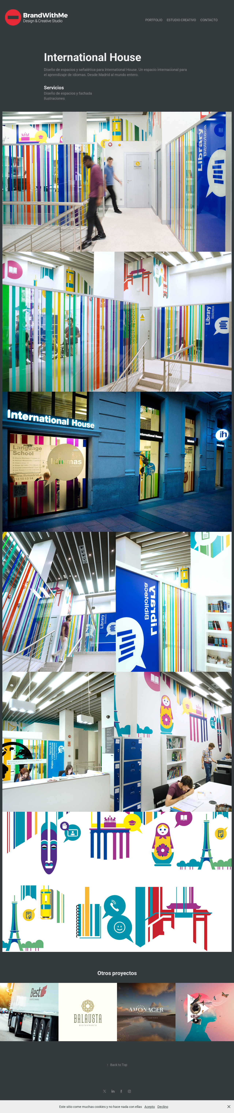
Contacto (209, 20)
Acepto (149, 1106)
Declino (162, 1106)
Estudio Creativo (181, 20)
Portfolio (153, 20)
